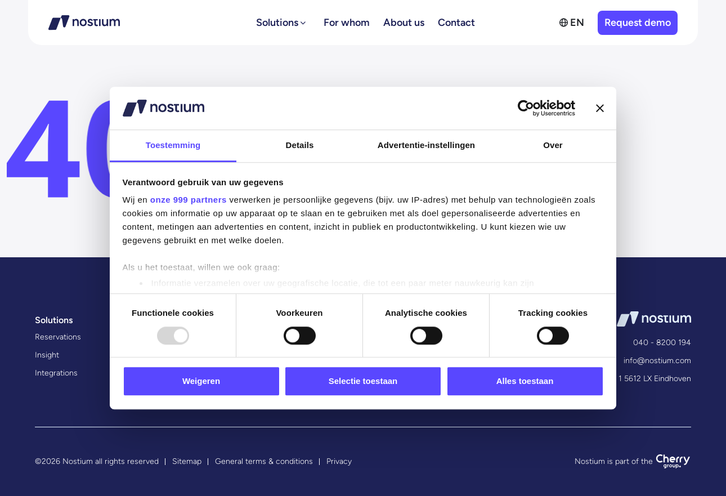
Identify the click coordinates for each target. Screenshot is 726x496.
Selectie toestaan (363, 381)
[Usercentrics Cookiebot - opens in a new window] (526, 108)
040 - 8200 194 (662, 342)
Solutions (277, 22)
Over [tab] (553, 145)
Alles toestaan (525, 381)
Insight (47, 355)
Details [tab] (300, 145)
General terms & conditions (264, 461)
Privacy (339, 461)
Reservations (58, 337)
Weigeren (201, 381)
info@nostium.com (657, 360)
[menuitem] (571, 22)
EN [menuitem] (577, 22)
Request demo (637, 22)
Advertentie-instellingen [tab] (426, 145)
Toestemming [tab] (173, 145)
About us (403, 22)
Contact (456, 22)
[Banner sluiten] (600, 108)
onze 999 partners (188, 200)
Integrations (56, 373)
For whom (347, 22)
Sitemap (186, 461)
